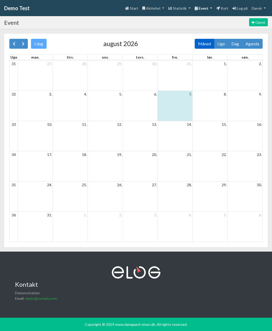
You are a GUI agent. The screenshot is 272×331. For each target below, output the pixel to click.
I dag (38, 43)
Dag (235, 43)
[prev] (14, 44)
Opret (258, 22)
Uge (221, 43)
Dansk (257, 8)
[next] (23, 44)
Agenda (252, 43)
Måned (204, 43)
